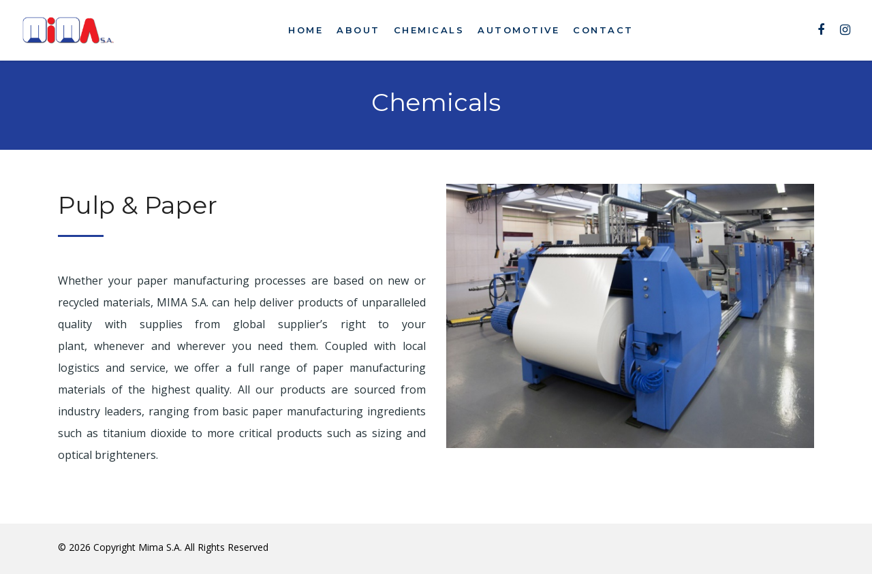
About (358, 30)
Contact (603, 30)
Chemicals (429, 30)
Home (305, 30)
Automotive (518, 30)
